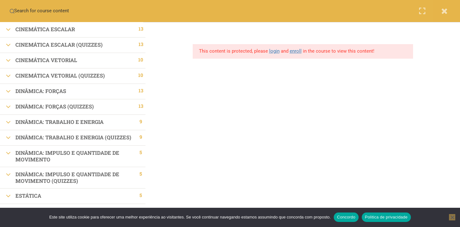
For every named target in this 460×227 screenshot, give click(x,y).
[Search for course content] (12, 11)
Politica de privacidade (386, 217)
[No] (452, 217)
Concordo (346, 217)
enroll (298, 51)
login (276, 51)
